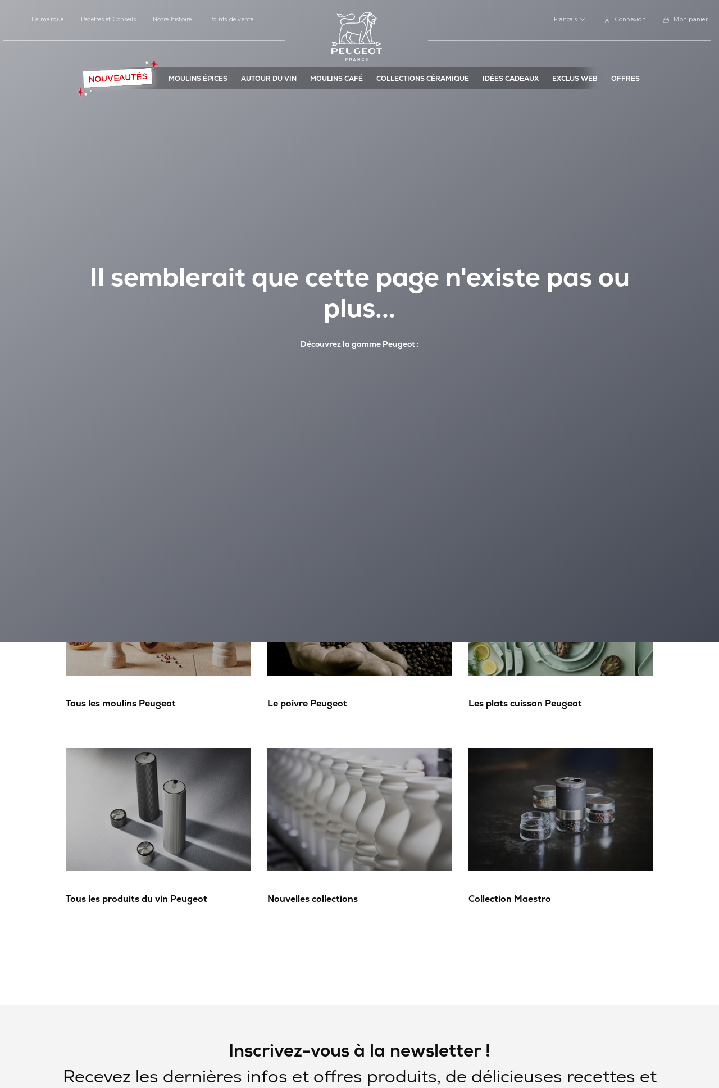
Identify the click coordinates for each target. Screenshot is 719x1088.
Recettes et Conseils (108, 19)
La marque (47, 19)
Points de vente (231, 19)
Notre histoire (172, 19)
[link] (625, 20)
